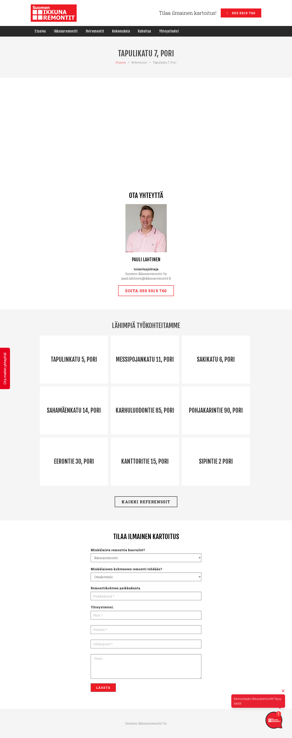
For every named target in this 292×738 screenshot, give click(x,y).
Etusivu (121, 62)
